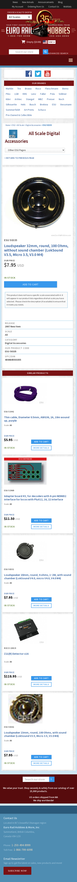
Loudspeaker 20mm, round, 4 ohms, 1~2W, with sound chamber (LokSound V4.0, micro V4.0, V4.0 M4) (37, 576)
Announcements (46, 2)
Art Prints (29, 109)
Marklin (9, 88)
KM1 (25, 93)
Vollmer (63, 93)
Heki (23, 104)
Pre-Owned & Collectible (19, 115)
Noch (61, 99)
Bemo (65, 88)
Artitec (18, 99)
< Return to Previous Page (19, 158)
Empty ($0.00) (34, 41)
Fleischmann (51, 88)
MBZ (40, 99)
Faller (43, 93)
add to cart (30, 284)
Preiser (51, 99)
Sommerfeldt (13, 109)
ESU (54, 104)
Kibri (8, 99)
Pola (52, 93)
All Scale (20, 125)
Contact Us (53, 6)
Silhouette (11, 104)
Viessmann (66, 104)
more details (41, 447)
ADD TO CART (41, 441)
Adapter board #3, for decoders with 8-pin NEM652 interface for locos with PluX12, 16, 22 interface (35, 497)
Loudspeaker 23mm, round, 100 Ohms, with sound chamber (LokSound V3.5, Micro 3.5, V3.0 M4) (35, 734)
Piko (8, 93)
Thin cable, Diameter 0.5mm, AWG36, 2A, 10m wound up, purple (36, 418)
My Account (17, 6)
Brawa (28, 88)
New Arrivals (28, 2)
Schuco (42, 109)
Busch (33, 104)
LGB (17, 93)
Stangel (30, 99)
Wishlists (67, 6)
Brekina (44, 104)
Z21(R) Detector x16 (16, 653)
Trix (19, 88)
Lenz (33, 93)
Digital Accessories (33, 125)
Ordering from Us (36, 6)
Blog (60, 2)
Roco (38, 88)
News (15, 2)
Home (7, 125)
